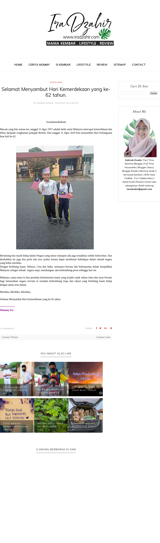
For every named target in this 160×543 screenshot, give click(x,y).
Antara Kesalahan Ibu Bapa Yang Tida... (50, 426)
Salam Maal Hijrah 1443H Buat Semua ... (85, 390)
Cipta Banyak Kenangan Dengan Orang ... (15, 426)
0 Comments (7, 328)
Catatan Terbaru (10, 337)
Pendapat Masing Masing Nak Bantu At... (84, 426)
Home (18, 64)
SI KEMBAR (63, 64)
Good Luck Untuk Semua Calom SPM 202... (15, 390)
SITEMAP (120, 64)
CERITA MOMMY (39, 64)
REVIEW (102, 64)
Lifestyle (84, 64)
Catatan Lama (103, 337)
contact (139, 64)
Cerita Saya (56, 82)
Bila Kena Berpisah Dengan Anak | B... (50, 391)
